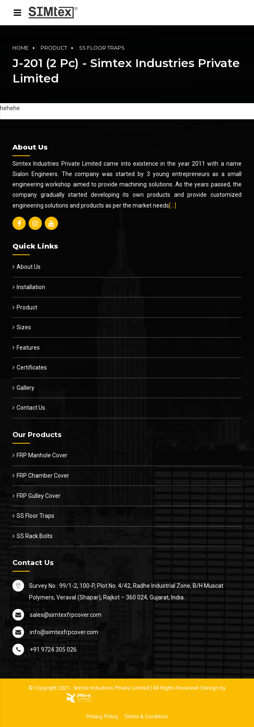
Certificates (32, 367)
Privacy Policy (102, 716)
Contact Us (31, 407)
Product (54, 48)
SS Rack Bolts (35, 536)
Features (28, 347)
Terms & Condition (146, 716)
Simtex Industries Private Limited (111, 688)
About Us (29, 266)
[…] (172, 205)
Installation (31, 287)
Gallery (25, 387)
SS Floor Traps (102, 48)
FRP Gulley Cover (38, 496)
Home (20, 48)
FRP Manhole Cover (42, 455)
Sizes (24, 327)
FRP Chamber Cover (43, 475)
